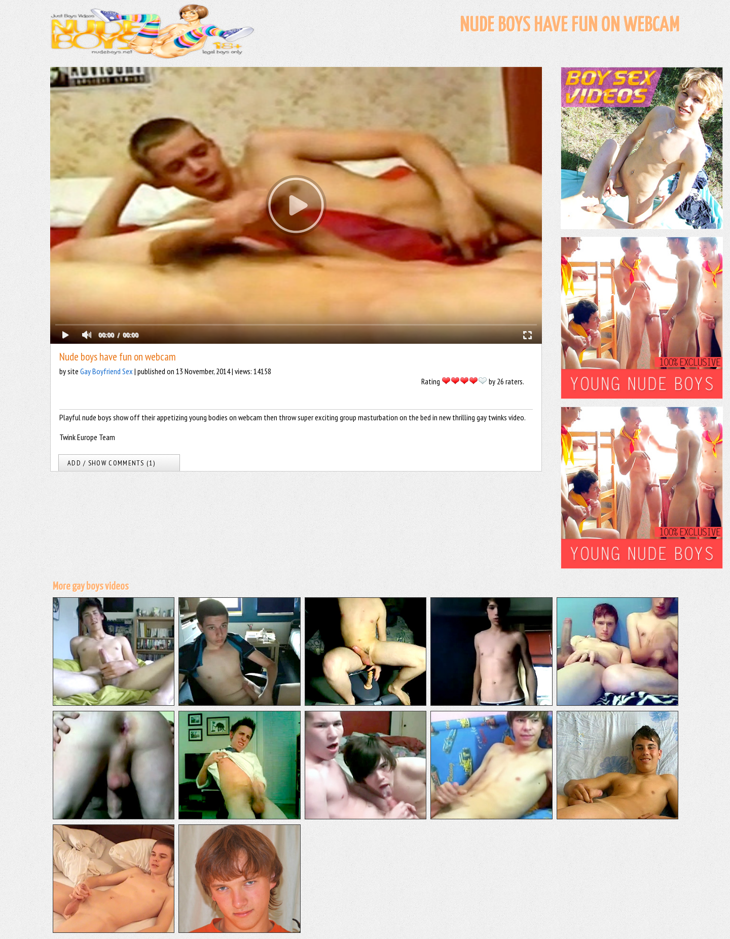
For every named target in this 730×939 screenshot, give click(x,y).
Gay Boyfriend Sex (106, 371)
